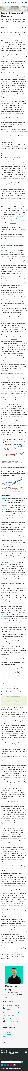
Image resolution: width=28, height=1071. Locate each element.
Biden (4, 1036)
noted (16, 218)
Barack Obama (7, 1034)
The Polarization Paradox (11, 1005)
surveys (3, 834)
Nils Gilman (11, 1015)
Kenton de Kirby (11, 988)
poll (18, 358)
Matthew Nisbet (12, 1008)
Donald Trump (7, 1032)
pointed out (12, 223)
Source (3, 467)
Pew (16, 339)
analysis (9, 723)
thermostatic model (18, 160)
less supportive (22, 925)
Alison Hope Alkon (13, 1021)
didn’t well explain (6, 225)
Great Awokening (13, 562)
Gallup (13, 250)
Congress (5, 1030)
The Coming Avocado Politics (12, 1013)
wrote (23, 899)
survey (3, 46)
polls (11, 881)
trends (12, 804)
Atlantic (3, 616)
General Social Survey (10, 773)
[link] (14, 1008)
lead (2, 879)
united (13, 885)
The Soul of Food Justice (10, 1019)
